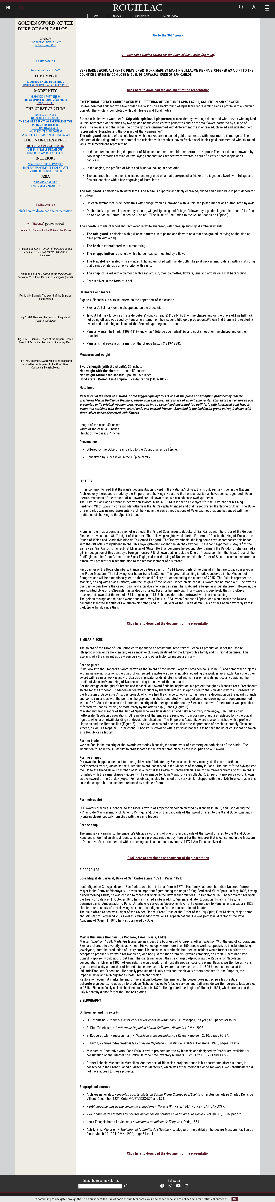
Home (95, 16)
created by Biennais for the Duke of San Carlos (45, 230)
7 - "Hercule (35, 224)
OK (235, 1199)
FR (8, 7)
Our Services (142, 16)
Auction (117, 16)
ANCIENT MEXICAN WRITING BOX (45, 146)
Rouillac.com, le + (45, 204)
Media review (170, 16)
